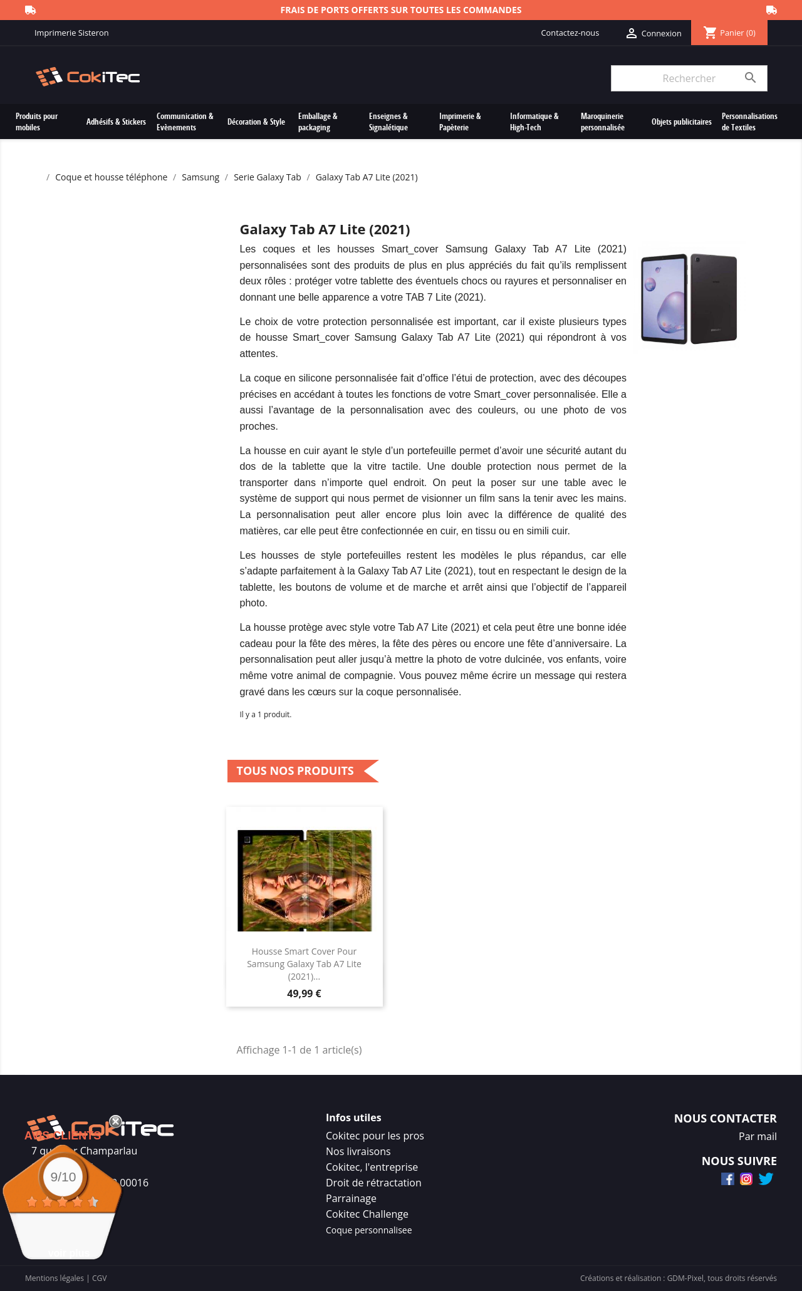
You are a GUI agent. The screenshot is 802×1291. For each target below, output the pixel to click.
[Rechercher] (689, 78)
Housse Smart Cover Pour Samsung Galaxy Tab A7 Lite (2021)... (304, 963)
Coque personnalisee (369, 1230)
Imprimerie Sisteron (71, 32)
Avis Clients (63, 1135)
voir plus (69, 1253)
